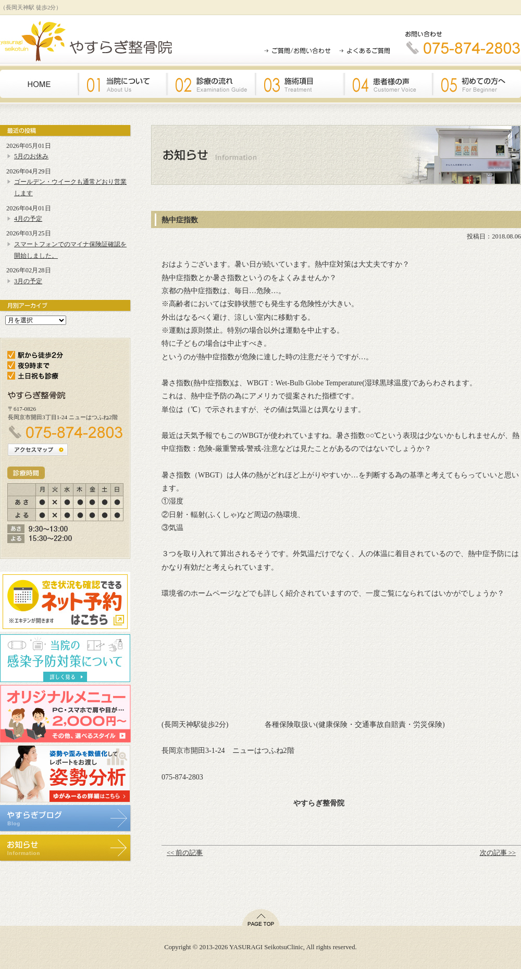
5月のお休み (31, 156)
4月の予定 (28, 218)
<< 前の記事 (185, 853)
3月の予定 (28, 281)
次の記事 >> (498, 853)
